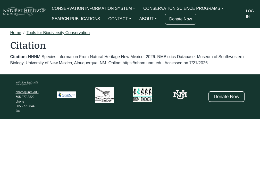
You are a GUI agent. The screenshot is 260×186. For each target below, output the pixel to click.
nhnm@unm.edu (27, 92)
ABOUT (146, 19)
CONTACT (118, 19)
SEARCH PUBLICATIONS (76, 19)
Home (15, 32)
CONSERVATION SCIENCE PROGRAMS (181, 8)
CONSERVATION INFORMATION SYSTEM (92, 8)
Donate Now (180, 19)
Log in (250, 14)
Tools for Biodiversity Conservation (58, 32)
